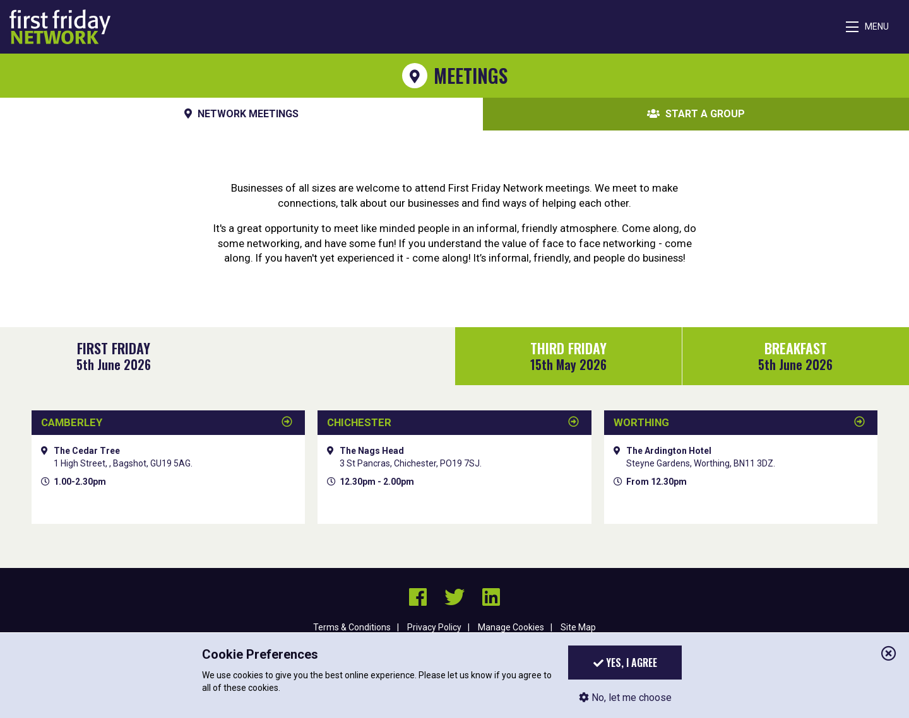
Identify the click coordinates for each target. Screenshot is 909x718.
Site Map (578, 627)
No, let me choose (625, 698)
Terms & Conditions (352, 627)
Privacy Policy (434, 627)
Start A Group (696, 114)
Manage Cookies (511, 627)
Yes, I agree (625, 662)
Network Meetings (241, 114)
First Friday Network (59, 26)
